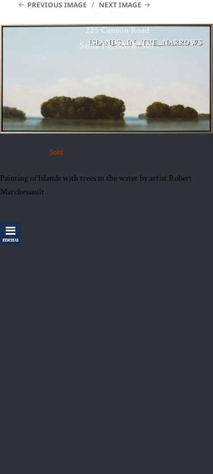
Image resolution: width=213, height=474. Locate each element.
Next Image (120, 5)
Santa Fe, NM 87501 (117, 45)
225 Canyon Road (117, 30)
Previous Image (57, 5)
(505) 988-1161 (117, 14)
